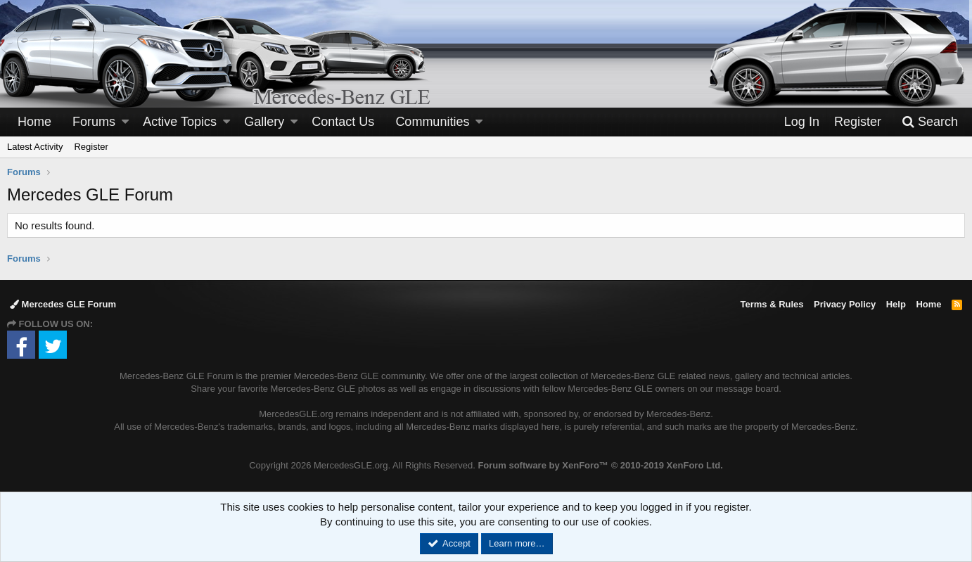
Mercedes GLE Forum (63, 304)
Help (896, 304)
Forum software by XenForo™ (600, 465)
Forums (93, 122)
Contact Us (343, 122)
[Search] (930, 122)
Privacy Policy (845, 304)
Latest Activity (35, 146)
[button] (125, 122)
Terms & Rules (771, 304)
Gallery (264, 122)
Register (91, 146)
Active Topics (180, 122)
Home (34, 122)
